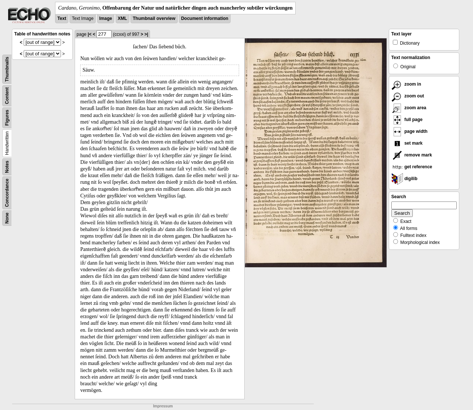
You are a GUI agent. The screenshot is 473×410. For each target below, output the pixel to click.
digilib (404, 178)
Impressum (163, 406)
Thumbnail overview (154, 18)
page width (409, 131)
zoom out (407, 96)
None (7, 218)
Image (105, 18)
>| (146, 34)
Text (61, 18)
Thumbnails (7, 69)
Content (7, 95)
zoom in (406, 84)
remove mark (411, 155)
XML (122, 18)
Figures (7, 117)
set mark (407, 143)
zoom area (408, 107)
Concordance (7, 193)
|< (89, 34)
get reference (411, 166)
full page (407, 119)
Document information (204, 18)
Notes (7, 167)
